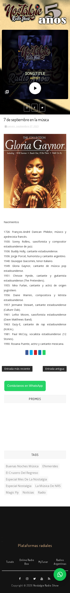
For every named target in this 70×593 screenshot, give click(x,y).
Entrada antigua (54, 368)
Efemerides (50, 466)
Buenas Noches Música (22, 466)
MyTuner (43, 561)
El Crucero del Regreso (22, 473)
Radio (42, 492)
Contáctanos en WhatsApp (25, 385)
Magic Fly (12, 492)
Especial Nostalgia (18, 486)
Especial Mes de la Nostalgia (26, 479)
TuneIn (10, 561)
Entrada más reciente (17, 368)
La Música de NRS (48, 486)
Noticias (28, 492)
